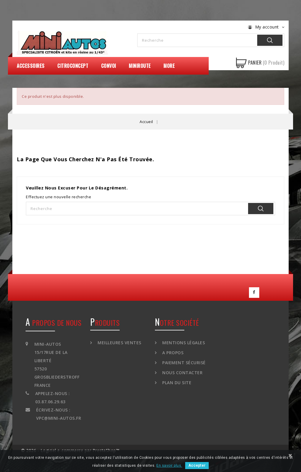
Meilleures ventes (118, 341)
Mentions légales (183, 341)
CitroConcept (72, 65)
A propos (172, 351)
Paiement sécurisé (183, 361)
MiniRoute (140, 65)
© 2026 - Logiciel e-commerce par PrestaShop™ (70, 448)
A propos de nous (53, 320)
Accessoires (31, 65)
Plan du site (176, 381)
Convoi (108, 65)
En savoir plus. (169, 465)
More (169, 65)
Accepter (196, 465)
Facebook (254, 291)
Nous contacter (182, 371)
